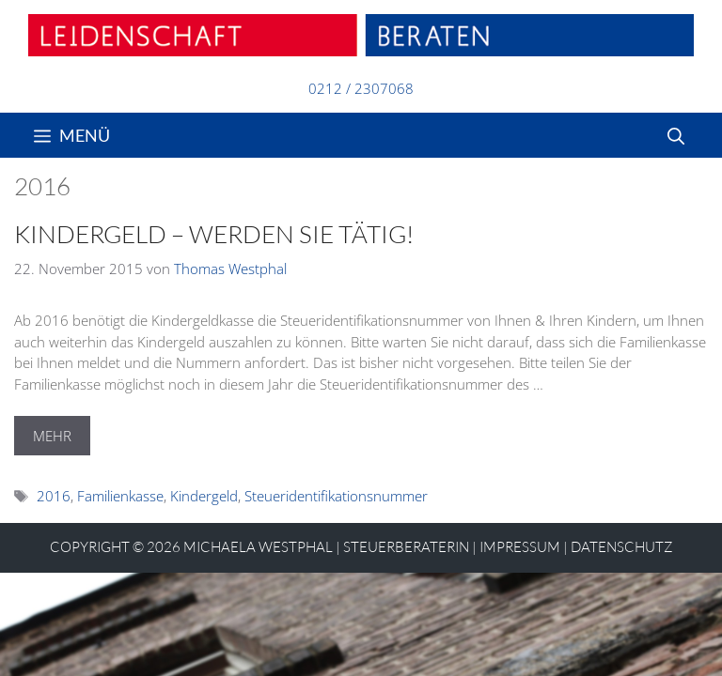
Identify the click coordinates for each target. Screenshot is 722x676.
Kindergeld (204, 495)
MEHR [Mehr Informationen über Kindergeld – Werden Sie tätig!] (52, 435)
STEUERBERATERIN (406, 547)
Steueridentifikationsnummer (336, 495)
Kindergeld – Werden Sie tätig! (214, 234)
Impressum (519, 547)
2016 (54, 495)
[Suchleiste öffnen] (676, 135)
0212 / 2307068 (361, 88)
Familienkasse (120, 495)
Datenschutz (622, 547)
